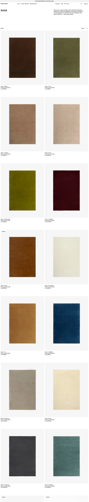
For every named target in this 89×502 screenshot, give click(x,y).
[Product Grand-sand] (62, 41)
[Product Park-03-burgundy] (9, 173)
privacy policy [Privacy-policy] (21, 494)
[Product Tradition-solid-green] (44, 307)
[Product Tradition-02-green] (9, 340)
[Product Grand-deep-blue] (79, 74)
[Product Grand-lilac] (26, 140)
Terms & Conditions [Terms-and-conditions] (58, 480)
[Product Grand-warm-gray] (9, 107)
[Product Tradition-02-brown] (44, 340)
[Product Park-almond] (79, 140)
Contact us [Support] (3, 476)
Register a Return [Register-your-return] (40, 480)
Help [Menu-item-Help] (62, 3)
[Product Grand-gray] (44, 107)
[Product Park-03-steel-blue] (79, 173)
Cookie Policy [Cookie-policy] (57, 476)
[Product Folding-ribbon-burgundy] (44, 406)
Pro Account (4, 474)
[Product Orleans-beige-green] (62, 273)
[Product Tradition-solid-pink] (26, 307)
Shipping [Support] (38, 478)
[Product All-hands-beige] (9, 406)
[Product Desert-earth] (62, 340)
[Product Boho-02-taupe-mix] (62, 240)
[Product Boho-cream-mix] (9, 240)
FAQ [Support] (37, 474)
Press (19, 480)
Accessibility (57, 482)
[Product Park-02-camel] (44, 173)
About (19, 474)
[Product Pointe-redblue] (26, 273)
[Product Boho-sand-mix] (26, 240)
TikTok (72, 478)
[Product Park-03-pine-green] (62, 206)
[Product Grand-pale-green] (62, 107)
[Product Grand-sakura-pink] (79, 107)
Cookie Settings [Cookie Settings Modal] (57, 478)
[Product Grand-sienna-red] (9, 140)
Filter (2, 28)
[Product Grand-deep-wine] (9, 74)
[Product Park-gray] (79, 206)
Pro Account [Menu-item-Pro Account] (66, 3)
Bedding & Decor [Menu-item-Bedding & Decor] (33, 3)
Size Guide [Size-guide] (21, 476)
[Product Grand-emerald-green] (62, 140)
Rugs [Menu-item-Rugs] (19, 3)
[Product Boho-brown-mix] (44, 240)
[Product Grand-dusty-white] (44, 74)
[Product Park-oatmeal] (62, 173)
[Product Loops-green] (44, 373)
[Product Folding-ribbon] (26, 406)
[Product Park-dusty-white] (9, 206)
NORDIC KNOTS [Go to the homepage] (4, 3)
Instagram (73, 476)
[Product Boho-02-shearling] (79, 240)
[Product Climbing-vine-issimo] (79, 406)
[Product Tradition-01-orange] (26, 340)
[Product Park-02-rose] (26, 206)
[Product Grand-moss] (26, 41)
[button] (35, 451)
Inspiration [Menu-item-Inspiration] (57, 3)
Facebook (73, 474)
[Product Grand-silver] (44, 140)
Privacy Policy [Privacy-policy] (57, 474)
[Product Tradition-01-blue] (79, 307)
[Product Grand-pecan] (26, 74)
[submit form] (33, 489)
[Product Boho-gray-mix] (9, 273)
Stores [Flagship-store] (2, 478)
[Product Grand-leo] (62, 74)
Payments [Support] (38, 476)
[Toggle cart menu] (86, 3)
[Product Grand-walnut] (9, 41)
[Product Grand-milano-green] (79, 41)
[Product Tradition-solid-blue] (9, 307)
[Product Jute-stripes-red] (44, 273)
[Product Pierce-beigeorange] (79, 273)
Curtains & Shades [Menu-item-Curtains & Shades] (25, 3)
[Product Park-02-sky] (26, 173)
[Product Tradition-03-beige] (62, 307)
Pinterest (73, 480)
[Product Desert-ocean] (9, 373)
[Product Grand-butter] (26, 107)
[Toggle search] (81, 3)
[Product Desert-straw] (26, 373)
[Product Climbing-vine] (62, 406)
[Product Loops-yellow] (79, 373)
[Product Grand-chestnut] (44, 41)
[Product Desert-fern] (79, 340)
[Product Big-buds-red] (62, 373)
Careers (3, 480)
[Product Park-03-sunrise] (44, 206)
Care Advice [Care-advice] (21, 478)
